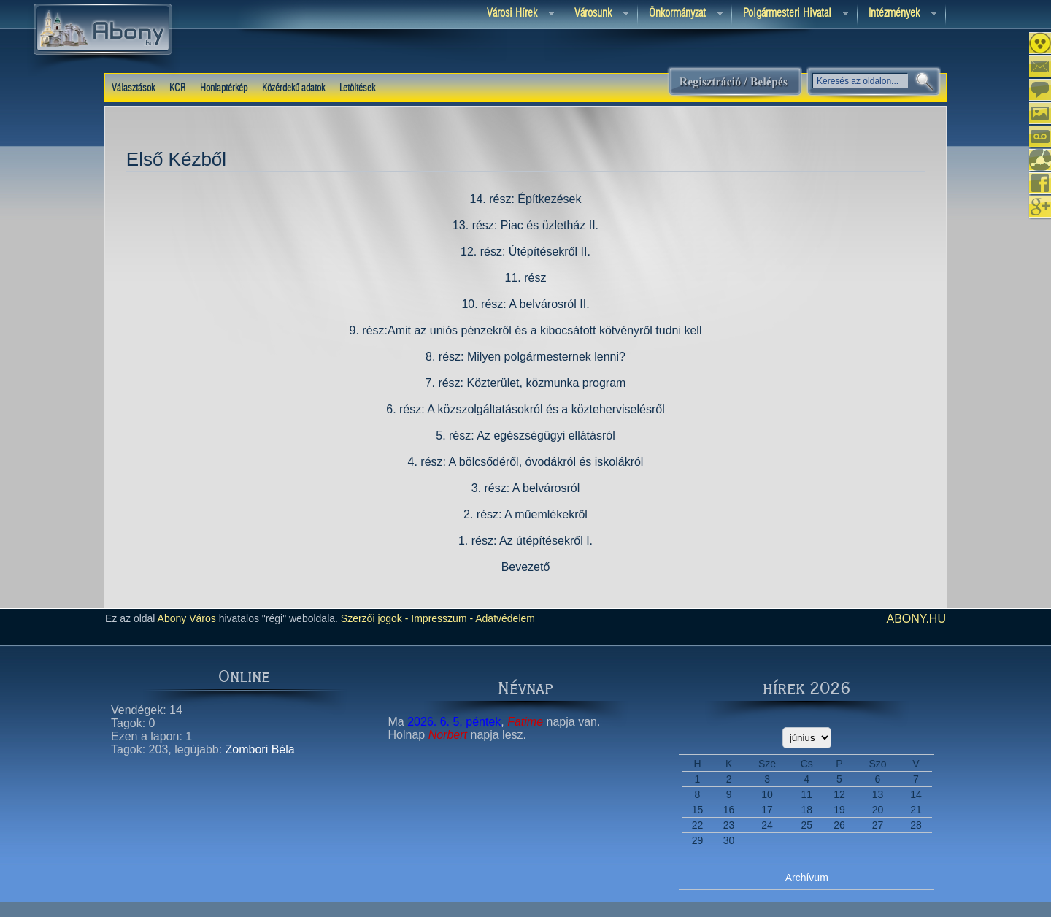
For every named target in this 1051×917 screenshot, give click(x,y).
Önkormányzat (680, 14)
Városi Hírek (515, 14)
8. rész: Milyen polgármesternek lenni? (525, 356)
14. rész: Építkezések (526, 199)
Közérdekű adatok (293, 88)
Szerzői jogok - (375, 618)
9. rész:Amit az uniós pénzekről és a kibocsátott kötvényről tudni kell (526, 330)
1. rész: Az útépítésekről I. (525, 540)
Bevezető (525, 567)
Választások (133, 88)
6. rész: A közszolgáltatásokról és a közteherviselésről (525, 409)
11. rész (526, 278)
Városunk (596, 14)
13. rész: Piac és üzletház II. (525, 225)
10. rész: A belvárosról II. (525, 304)
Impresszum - (440, 618)
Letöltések (357, 88)
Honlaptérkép (223, 88)
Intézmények (897, 14)
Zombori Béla (260, 749)
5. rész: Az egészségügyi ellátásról (525, 435)
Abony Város (187, 618)
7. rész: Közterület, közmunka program (526, 383)
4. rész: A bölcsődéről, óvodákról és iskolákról (526, 462)
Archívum (806, 877)
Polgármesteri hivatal (790, 14)
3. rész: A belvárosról (525, 488)
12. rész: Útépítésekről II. (525, 251)
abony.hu (916, 619)
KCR (177, 88)
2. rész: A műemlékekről (525, 514)
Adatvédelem (504, 618)
